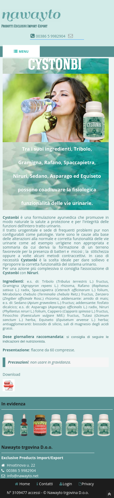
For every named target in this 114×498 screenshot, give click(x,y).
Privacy (86, 483)
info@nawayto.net (22, 475)
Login (65, 483)
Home (22, 483)
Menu (21, 51)
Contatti (45, 483)
